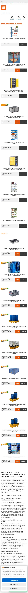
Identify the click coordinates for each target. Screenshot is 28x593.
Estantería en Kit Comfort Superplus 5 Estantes (14, 195)
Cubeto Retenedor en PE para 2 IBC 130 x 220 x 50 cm (14, 353)
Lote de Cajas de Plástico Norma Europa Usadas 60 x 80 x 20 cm (14, 457)
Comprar (23, 44)
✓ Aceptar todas (14, 580)
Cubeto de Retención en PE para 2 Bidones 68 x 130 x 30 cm (14, 405)
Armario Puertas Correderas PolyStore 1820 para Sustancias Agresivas (14, 169)
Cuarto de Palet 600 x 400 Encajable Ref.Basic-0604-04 (14, 249)
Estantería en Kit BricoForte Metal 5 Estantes (14, 143)
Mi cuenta (18, 18)
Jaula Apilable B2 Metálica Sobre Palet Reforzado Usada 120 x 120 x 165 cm (14, 65)
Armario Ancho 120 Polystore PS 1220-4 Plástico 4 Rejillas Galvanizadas (14, 91)
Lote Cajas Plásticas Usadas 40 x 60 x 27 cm (14, 378)
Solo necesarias (14, 584)
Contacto (12, 18)
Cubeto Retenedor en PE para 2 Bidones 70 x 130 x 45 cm (14, 431)
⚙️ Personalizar (14, 588)
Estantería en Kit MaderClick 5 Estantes (14, 220)
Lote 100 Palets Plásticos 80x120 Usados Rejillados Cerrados (14, 275)
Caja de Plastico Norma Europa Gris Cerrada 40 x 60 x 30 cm (14, 117)
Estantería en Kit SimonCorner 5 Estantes (14, 38)
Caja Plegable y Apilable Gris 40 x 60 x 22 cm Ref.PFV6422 (14, 301)
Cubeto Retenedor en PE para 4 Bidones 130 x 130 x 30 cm (14, 327)
